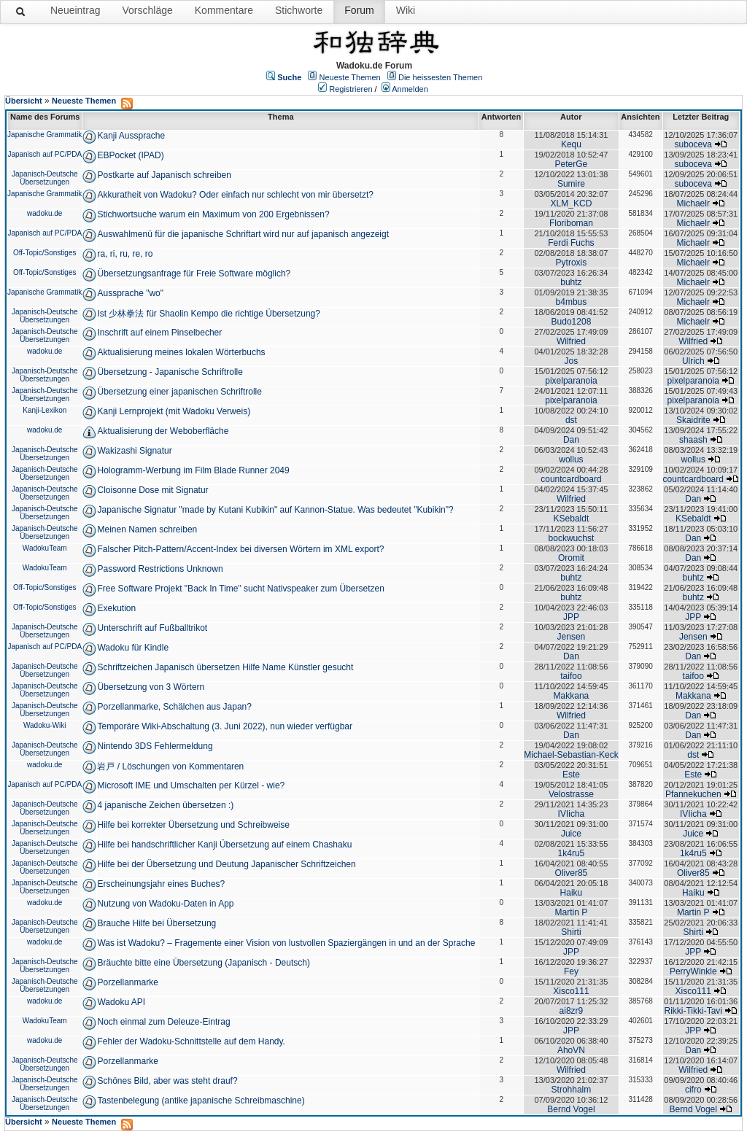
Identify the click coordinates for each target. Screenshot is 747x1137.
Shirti (571, 932)
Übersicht (23, 100)
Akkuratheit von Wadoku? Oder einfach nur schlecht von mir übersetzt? (235, 195)
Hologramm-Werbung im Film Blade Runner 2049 (193, 470)
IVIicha (571, 814)
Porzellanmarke (127, 982)
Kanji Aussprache (131, 136)
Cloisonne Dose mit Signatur (152, 490)
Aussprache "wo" (130, 293)
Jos (571, 361)
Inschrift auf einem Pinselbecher (159, 332)
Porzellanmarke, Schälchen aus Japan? (174, 707)
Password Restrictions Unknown (159, 569)
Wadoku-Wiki (44, 725)
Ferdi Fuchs (571, 243)
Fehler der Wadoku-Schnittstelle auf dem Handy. (191, 1041)
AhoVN (571, 1050)
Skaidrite (693, 420)
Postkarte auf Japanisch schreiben (164, 175)
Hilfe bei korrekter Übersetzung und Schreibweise (193, 825)
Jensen (571, 637)
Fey (571, 971)
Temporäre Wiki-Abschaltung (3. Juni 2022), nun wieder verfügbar (224, 726)
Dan (571, 440)
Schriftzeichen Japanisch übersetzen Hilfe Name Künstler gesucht (225, 667)
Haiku (571, 893)
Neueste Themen (350, 77)
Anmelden (410, 89)
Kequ (571, 144)
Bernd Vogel (571, 1109)
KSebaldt (571, 518)
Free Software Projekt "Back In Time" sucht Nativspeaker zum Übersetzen (240, 588)
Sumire (571, 184)
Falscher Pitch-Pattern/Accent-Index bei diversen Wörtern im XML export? (240, 549)
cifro (693, 1089)
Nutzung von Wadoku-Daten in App (165, 904)
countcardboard (571, 479)
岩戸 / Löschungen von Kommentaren (170, 766)
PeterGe (571, 164)
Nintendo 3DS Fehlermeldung (154, 746)
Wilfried (571, 341)
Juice (571, 834)
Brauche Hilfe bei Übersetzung (156, 923)
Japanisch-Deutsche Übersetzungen (45, 178)
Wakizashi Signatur (134, 451)
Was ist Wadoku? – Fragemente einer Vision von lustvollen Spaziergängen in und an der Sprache (286, 943)
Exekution (116, 608)
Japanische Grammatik (44, 135)
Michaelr (693, 203)
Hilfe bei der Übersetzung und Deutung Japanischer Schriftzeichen (226, 864)
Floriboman (571, 223)
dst (571, 420)
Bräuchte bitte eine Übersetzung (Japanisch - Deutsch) (203, 963)
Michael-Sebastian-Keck (571, 755)
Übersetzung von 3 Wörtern (150, 687)
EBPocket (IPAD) (130, 155)
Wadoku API (121, 1002)
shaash (693, 440)
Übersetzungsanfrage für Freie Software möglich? (193, 273)
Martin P (571, 912)
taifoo (570, 676)
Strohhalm (571, 1089)
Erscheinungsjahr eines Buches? (161, 884)
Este (571, 774)
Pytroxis (571, 262)
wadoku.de (44, 213)
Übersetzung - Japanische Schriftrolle (169, 372)
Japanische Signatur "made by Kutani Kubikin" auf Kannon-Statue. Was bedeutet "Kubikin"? (275, 510)
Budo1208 (571, 322)
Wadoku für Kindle (133, 648)
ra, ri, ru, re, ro (124, 254)
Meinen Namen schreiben (147, 529)
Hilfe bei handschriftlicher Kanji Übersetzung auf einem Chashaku (224, 844)
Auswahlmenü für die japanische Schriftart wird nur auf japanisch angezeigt (243, 234)
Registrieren (350, 89)
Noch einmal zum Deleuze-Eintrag (163, 1022)
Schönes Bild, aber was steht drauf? (167, 1081)
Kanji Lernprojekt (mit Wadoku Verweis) (173, 411)
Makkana (571, 696)
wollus (571, 459)
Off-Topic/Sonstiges (45, 253)
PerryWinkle (693, 971)
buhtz (570, 282)
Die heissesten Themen (440, 77)
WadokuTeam (45, 548)
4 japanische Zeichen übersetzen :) (165, 805)
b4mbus (571, 302)
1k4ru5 (571, 853)
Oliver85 (571, 873)
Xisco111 (571, 991)
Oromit (571, 558)
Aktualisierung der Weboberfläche (162, 431)
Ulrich (693, 361)
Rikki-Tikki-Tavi (693, 1011)
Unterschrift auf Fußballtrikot (152, 628)
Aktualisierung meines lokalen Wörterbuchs (181, 352)
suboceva (693, 144)
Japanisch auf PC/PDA (44, 154)
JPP (571, 617)
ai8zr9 (572, 1011)
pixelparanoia (571, 381)
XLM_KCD (571, 203)
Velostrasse (571, 794)
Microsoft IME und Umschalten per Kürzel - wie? (191, 785)
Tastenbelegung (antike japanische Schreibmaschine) (200, 1100)
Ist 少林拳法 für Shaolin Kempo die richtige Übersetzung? (208, 313)
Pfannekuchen (693, 794)
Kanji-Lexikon (44, 410)
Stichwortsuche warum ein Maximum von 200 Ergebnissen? (213, 214)
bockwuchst (572, 538)
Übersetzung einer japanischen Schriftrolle (179, 392)
